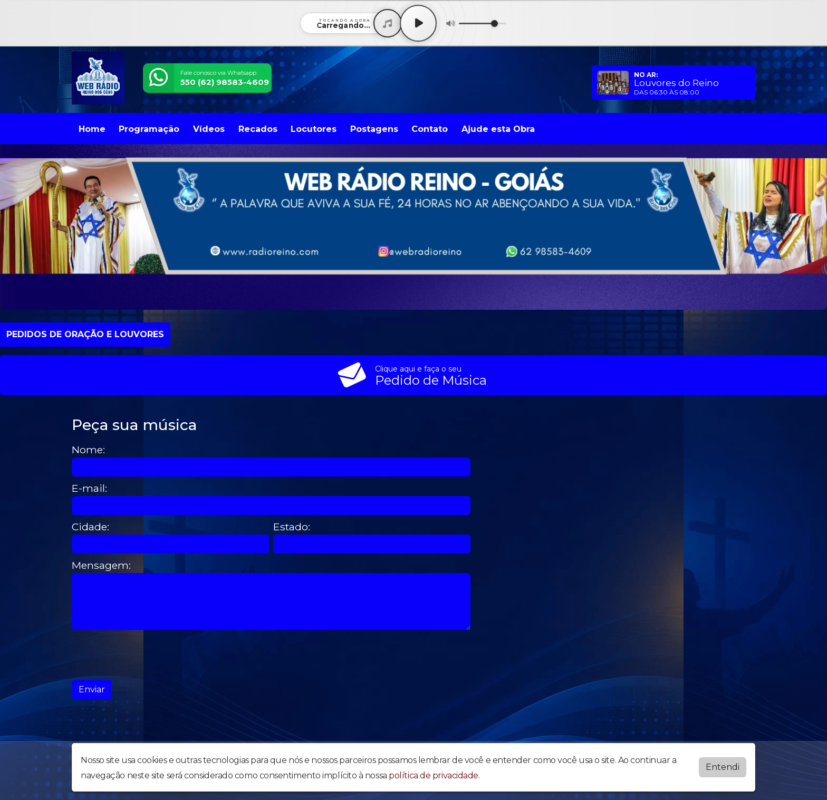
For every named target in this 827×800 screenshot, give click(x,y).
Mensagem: (101, 565)
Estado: (291, 527)
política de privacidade (433, 775)
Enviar (92, 689)
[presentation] (152, 654)
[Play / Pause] (418, 23)
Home (92, 129)
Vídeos (209, 129)
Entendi (722, 767)
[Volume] (482, 23)
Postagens (374, 129)
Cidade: (90, 527)
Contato (429, 129)
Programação (149, 129)
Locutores (313, 129)
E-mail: (89, 488)
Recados (257, 129)
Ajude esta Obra (498, 129)
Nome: (88, 450)
